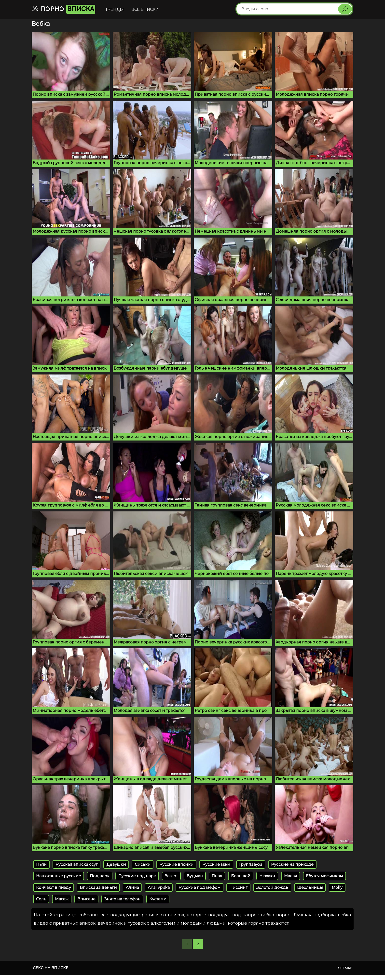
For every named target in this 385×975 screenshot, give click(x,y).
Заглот (171, 876)
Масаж (62, 899)
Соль (41, 899)
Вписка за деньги (98, 887)
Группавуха (250, 864)
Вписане (86, 899)
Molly (337, 887)
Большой (240, 876)
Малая (290, 876)
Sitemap (345, 968)
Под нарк (100, 876)
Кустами (157, 899)
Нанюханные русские (58, 876)
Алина (132, 887)
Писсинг (238, 887)
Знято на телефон (122, 899)
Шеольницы (310, 887)
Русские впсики (176, 864)
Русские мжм (216, 864)
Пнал (217, 876)
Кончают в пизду (53, 887)
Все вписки (145, 9)
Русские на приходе (292, 864)
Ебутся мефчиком (324, 876)
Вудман (195, 876)
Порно (63, 9)
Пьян (41, 864)
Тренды (114, 9)
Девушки (116, 864)
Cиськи (143, 864)
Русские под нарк (137, 876)
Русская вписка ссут (76, 864)
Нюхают (267, 876)
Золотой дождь (272, 887)
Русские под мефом (199, 887)
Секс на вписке (50, 967)
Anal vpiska (159, 887)
